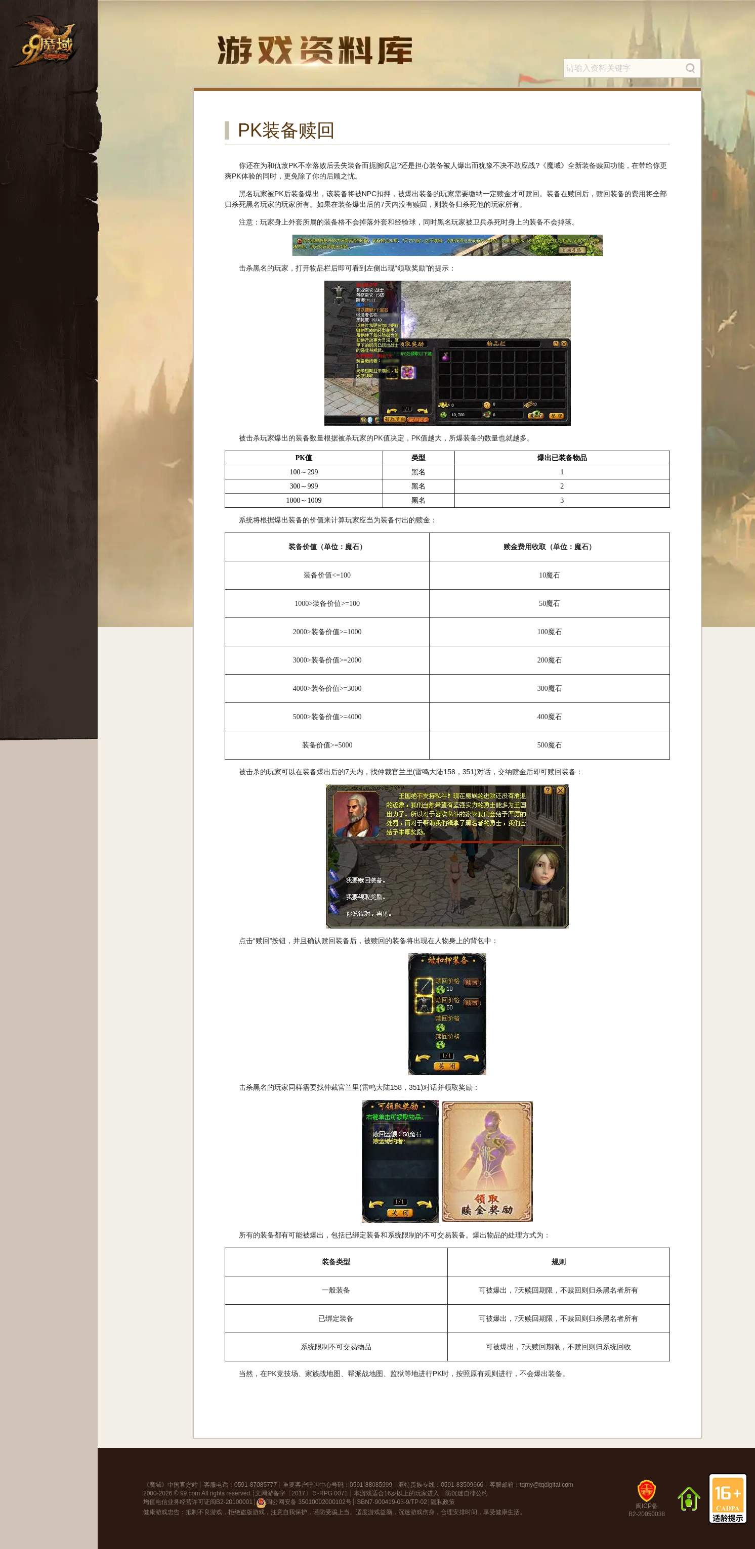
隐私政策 (443, 1502)
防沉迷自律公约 (466, 1493)
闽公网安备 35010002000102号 (304, 1503)
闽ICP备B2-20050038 (646, 1502)
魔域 (155, 1484)
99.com (190, 1493)
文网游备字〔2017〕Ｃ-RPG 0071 (301, 1493)
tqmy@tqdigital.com (546, 1484)
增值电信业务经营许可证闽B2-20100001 (198, 1502)
